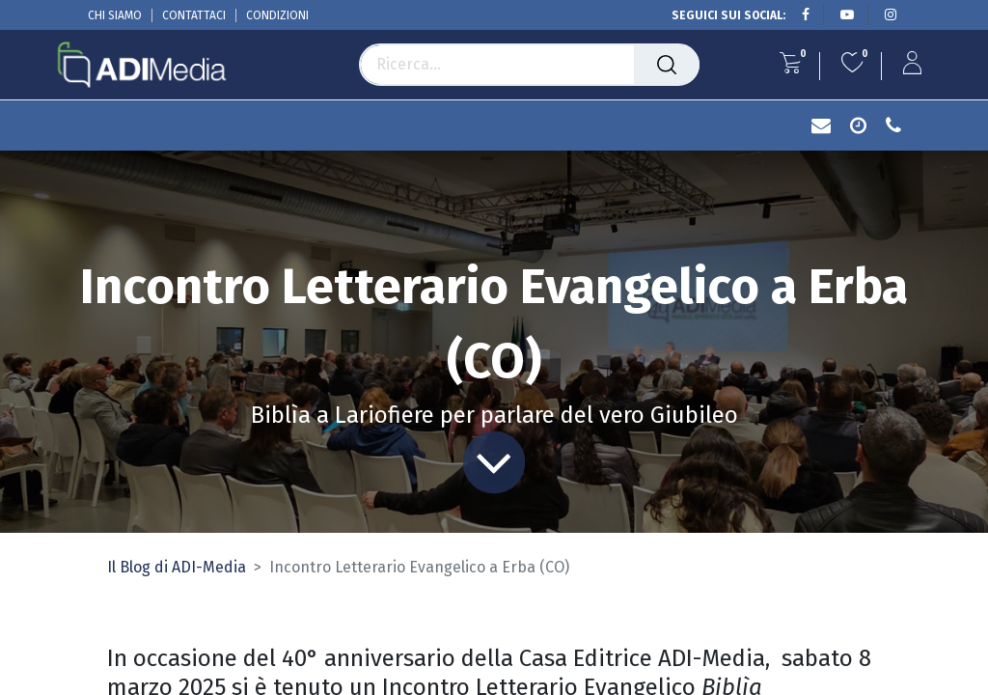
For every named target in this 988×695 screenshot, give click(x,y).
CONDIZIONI (277, 15)
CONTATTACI (194, 15)
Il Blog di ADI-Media (176, 567)
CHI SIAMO (115, 15)
